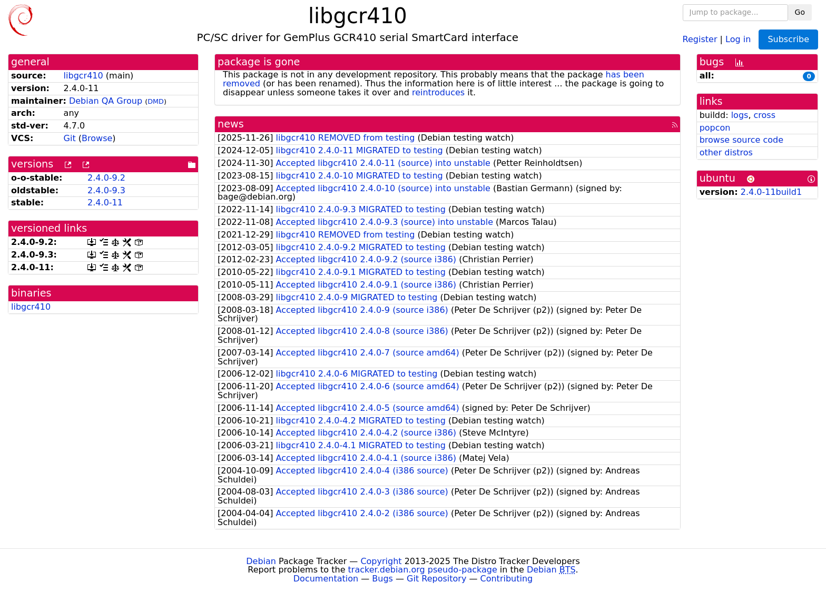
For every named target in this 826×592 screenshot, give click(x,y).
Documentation (325, 579)
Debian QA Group (105, 101)
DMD (156, 101)
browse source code (741, 140)
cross (764, 115)
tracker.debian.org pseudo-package (422, 570)
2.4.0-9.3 (106, 190)
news (231, 124)
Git (70, 138)
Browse (97, 138)
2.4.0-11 (105, 203)
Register (700, 39)
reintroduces (438, 92)
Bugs (382, 579)
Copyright (380, 561)
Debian (261, 561)
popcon (715, 128)
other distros (726, 152)
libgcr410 (83, 76)
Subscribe (788, 39)
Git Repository (436, 579)
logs (740, 115)
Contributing (506, 579)
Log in (738, 39)
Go (800, 12)
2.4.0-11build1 (771, 192)
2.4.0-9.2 (106, 178)
